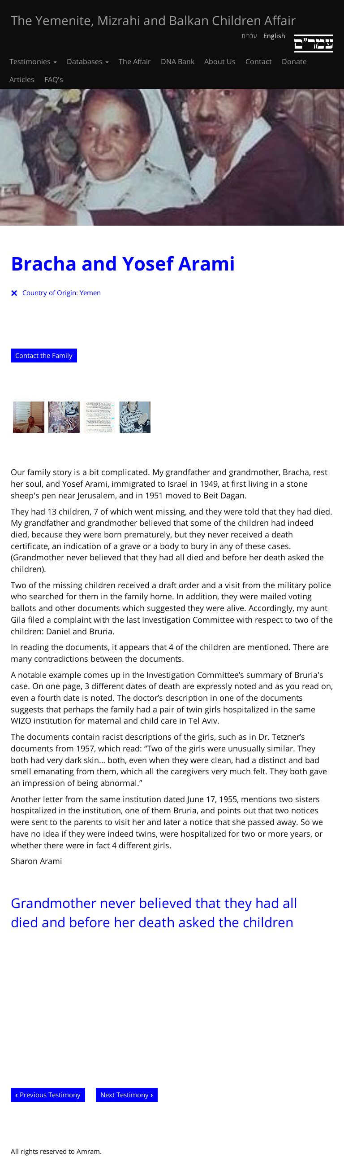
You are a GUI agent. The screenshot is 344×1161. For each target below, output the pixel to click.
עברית (249, 35)
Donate (294, 61)
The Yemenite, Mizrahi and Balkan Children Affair (153, 20)
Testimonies (33, 61)
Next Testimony (124, 1094)
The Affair (135, 61)
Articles (21, 79)
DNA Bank (177, 61)
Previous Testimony (50, 1094)
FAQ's (53, 79)
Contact (258, 61)
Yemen (90, 292)
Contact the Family (44, 355)
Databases (88, 61)
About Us (220, 61)
